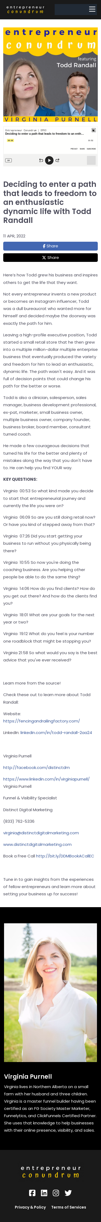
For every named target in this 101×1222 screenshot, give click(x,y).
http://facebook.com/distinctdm (36, 767)
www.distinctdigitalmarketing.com (37, 844)
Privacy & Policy (30, 1207)
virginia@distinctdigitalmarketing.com (41, 833)
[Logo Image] (25, 10)
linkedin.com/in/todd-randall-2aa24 (55, 732)
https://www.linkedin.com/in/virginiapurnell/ (46, 779)
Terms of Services (68, 1207)
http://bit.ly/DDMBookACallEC (65, 856)
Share (52, 246)
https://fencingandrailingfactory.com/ (41, 721)
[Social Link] (32, 1193)
